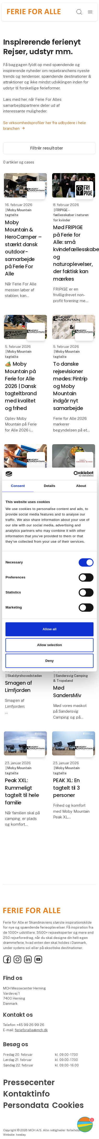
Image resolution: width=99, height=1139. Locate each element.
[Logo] (33, 11)
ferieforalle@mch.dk (31, 1030)
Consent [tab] (18, 486)
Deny (49, 661)
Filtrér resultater (49, 148)
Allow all (49, 629)
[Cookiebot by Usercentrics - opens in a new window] (71, 474)
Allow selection (49, 645)
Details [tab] (49, 486)
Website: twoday (14, 1134)
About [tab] (81, 486)
